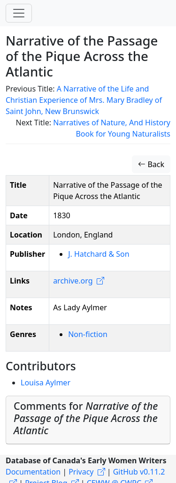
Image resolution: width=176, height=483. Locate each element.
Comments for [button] (86, 418)
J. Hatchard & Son (98, 254)
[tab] (88, 420)
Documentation (33, 472)
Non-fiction (87, 334)
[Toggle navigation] (19, 13)
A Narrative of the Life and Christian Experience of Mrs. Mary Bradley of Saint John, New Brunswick (84, 100)
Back (151, 164)
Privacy (81, 472)
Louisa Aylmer (45, 382)
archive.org (72, 281)
